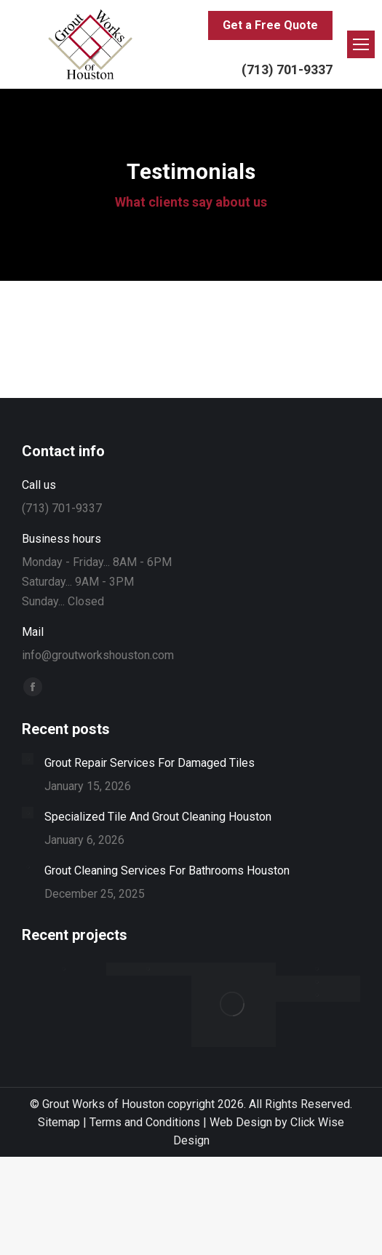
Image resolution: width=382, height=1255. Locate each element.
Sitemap (59, 1122)
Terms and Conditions (144, 1122)
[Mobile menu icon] (361, 44)
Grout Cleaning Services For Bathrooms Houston (167, 870)
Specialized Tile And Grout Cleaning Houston (157, 817)
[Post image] (27, 759)
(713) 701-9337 (287, 69)
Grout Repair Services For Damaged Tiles (149, 763)
